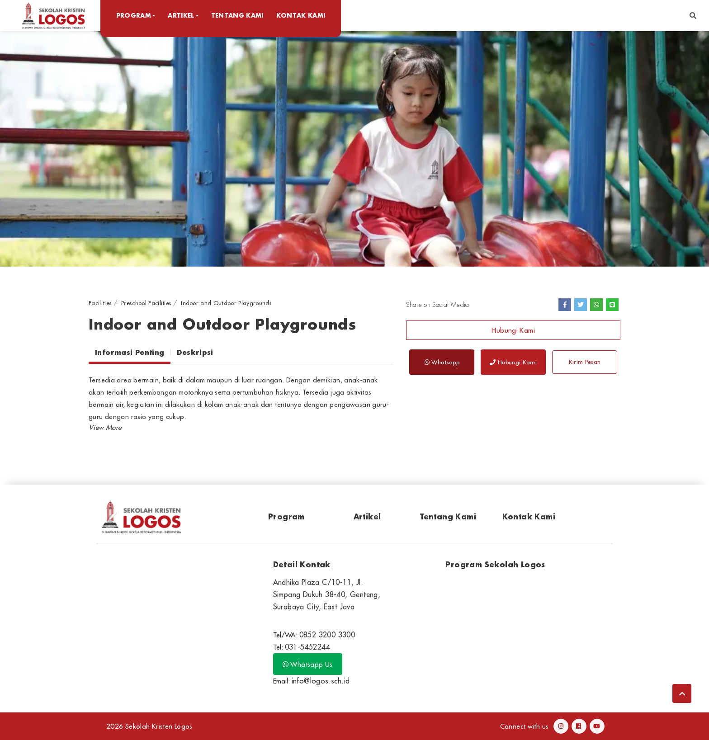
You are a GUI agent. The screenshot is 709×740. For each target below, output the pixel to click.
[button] (693, 15)
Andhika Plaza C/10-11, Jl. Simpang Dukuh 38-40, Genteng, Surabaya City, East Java (327, 594)
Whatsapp (442, 362)
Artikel (367, 516)
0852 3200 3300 (327, 634)
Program (286, 516)
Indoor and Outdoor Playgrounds (226, 302)
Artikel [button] (182, 15)
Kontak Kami (301, 15)
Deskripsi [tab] (195, 352)
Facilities (100, 302)
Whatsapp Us (308, 664)
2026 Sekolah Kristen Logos (149, 726)
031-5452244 (307, 646)
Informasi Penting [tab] (129, 352)
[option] (354, 148)
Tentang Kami (238, 15)
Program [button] (134, 15)
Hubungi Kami (513, 330)
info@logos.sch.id (321, 680)
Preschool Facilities (146, 302)
